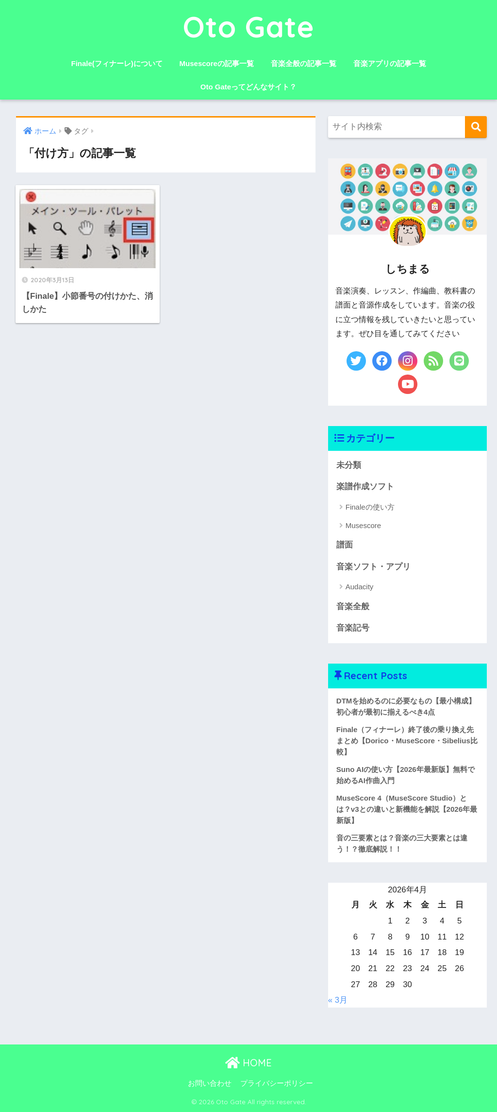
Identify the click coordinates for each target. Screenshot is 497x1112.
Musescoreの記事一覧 (217, 63)
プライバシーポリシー (276, 1083)
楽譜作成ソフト (365, 486)
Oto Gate (249, 26)
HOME (248, 1063)
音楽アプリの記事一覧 (389, 63)
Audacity (360, 586)
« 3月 (338, 1000)
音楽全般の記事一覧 (303, 63)
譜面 (344, 544)
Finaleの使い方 (370, 507)
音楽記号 (352, 628)
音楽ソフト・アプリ (373, 566)
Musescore (363, 525)
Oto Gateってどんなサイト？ (248, 87)
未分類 (348, 465)
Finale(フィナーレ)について (116, 63)
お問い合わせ (210, 1083)
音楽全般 (352, 606)
